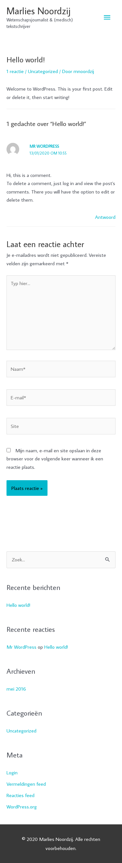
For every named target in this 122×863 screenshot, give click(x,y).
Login (12, 772)
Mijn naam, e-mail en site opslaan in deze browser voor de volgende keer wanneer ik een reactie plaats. (55, 458)
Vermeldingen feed (26, 784)
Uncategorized (43, 71)
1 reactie (15, 71)
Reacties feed (20, 795)
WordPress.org (22, 806)
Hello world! (18, 605)
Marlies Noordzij (39, 11)
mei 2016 (16, 688)
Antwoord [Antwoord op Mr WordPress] (105, 217)
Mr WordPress (44, 146)
